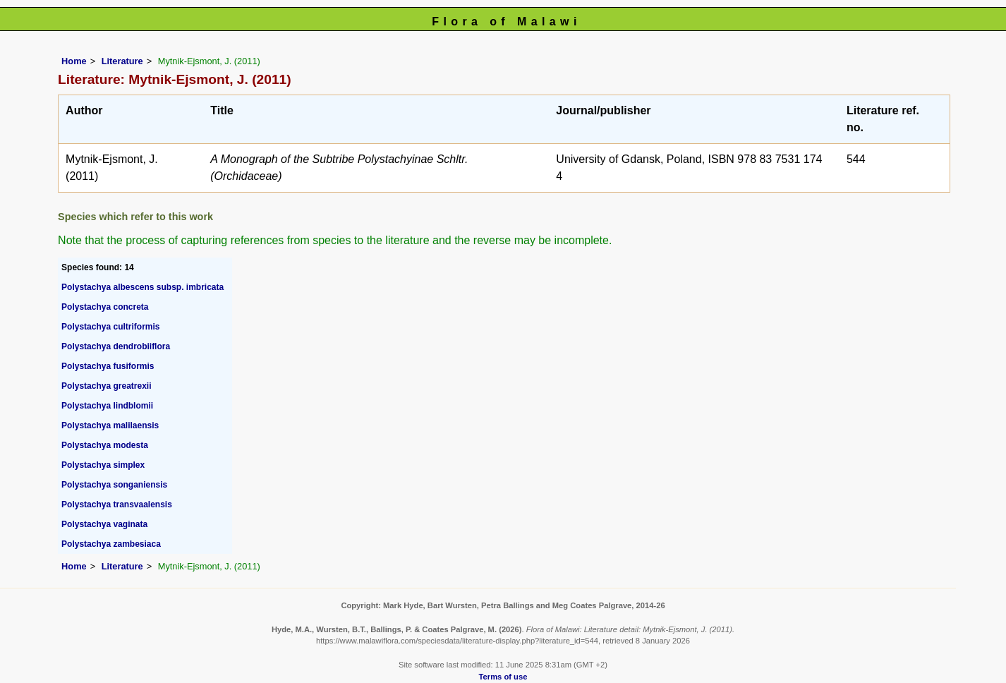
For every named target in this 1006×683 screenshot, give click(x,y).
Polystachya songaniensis (114, 485)
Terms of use (503, 676)
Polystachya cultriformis (110, 327)
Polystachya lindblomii (107, 406)
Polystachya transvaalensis (116, 504)
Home (74, 61)
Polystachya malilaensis (110, 425)
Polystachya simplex (103, 465)
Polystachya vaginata (104, 524)
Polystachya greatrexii (106, 386)
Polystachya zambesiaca (111, 544)
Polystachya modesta (104, 445)
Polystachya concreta (104, 307)
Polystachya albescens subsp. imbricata (142, 287)
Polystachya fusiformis (107, 366)
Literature (122, 61)
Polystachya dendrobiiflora (115, 346)
